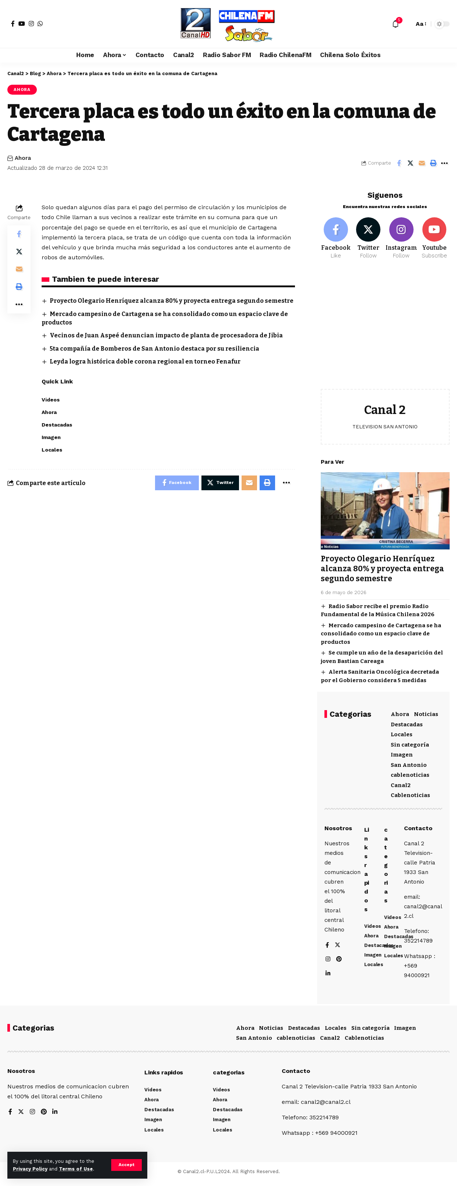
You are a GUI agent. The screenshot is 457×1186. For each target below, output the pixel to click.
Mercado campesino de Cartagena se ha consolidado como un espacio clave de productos (381, 630)
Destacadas (407, 720)
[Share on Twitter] (410, 163)
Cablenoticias (410, 792)
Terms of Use (76, 1169)
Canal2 (401, 781)
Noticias (426, 711)
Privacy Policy (30, 1169)
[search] (406, 24)
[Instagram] (31, 24)
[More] (444, 163)
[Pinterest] (339, 960)
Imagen (402, 751)
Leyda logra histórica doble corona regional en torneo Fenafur (146, 369)
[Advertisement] (385, 326)
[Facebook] (13, 24)
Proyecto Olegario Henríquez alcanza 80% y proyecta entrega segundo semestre (382, 565)
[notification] (395, 24)
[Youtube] (434, 235)
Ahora (22, 89)
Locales (401, 731)
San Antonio (409, 761)
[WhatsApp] (40, 24)
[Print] (433, 163)
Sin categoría (410, 741)
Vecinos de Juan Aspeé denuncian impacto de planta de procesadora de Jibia (167, 344)
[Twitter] (368, 235)
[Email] (421, 163)
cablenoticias (410, 771)
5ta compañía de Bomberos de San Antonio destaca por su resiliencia (155, 357)
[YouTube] (22, 24)
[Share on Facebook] (399, 163)
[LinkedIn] (328, 975)
